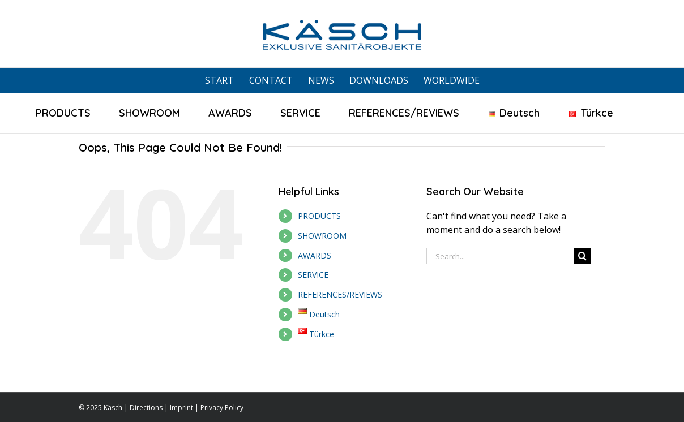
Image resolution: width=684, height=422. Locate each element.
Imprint (181, 407)
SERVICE (313, 274)
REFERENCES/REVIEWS (340, 294)
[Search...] (500, 256)
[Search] (582, 256)
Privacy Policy (221, 407)
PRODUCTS (319, 215)
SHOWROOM (322, 235)
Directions (146, 407)
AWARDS (314, 255)
